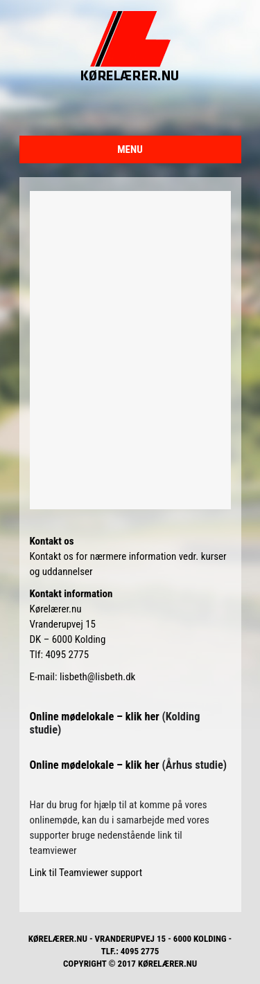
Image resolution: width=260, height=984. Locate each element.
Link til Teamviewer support (86, 872)
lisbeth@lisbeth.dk (97, 677)
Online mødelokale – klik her (96, 716)
